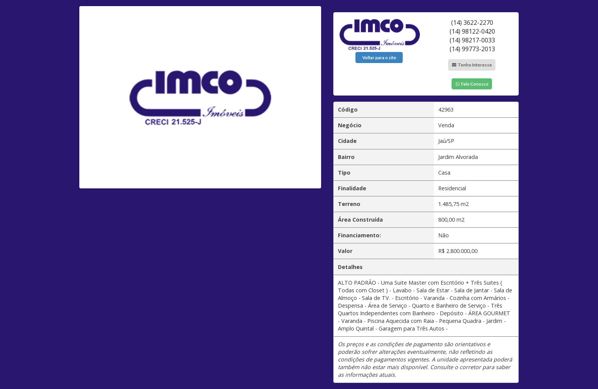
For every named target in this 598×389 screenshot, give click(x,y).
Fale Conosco (472, 83)
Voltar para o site (379, 57)
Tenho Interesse (472, 64)
